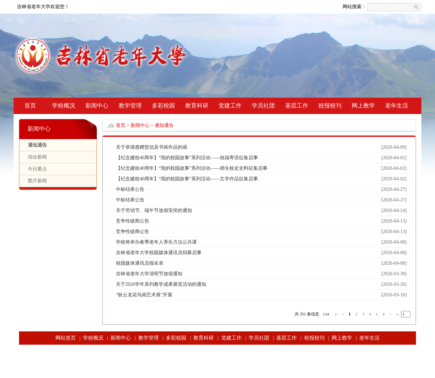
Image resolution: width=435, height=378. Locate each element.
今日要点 (37, 168)
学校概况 (63, 105)
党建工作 (230, 105)
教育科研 (196, 105)
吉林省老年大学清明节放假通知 (149, 273)
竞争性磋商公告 (132, 221)
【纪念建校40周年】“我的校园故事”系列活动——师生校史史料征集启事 (191, 168)
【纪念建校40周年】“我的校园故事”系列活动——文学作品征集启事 (187, 178)
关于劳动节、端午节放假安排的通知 (154, 210)
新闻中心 (96, 105)
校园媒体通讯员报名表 (139, 263)
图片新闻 (37, 180)
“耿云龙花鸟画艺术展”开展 (144, 294)
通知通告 (37, 145)
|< (336, 314)
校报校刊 (330, 105)
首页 (30, 105)
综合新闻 (37, 157)
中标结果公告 (130, 189)
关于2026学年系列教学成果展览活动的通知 (161, 284)
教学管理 (130, 105)
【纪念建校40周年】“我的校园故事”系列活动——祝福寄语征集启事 (187, 157)
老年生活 (396, 105)
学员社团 (263, 105)
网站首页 (65, 338)
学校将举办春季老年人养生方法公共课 (156, 242)
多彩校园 (163, 105)
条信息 (313, 314)
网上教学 (363, 105)
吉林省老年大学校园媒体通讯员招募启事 (159, 252)
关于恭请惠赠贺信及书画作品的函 (151, 147)
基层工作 (296, 105)
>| (397, 314)
